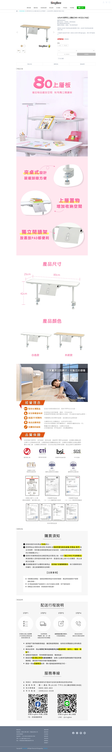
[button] (54, 32)
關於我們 (46, 732)
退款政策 (46, 738)
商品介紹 (29, 64)
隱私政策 (46, 736)
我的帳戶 (46, 742)
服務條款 (46, 740)
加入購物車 (66, 54)
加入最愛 (61, 58)
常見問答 (46, 734)
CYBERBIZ (45, 748)
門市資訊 (65, 7)
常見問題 (72, 7)
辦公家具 (51, 7)
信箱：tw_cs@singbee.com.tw (23, 738)
